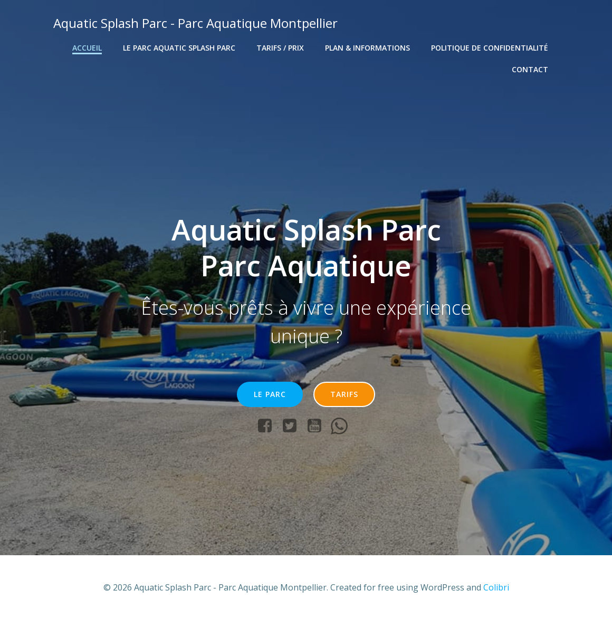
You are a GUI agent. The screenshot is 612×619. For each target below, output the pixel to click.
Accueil (87, 48)
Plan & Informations (368, 48)
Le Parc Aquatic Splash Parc (179, 48)
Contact (530, 69)
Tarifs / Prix (280, 48)
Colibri (496, 587)
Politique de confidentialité (490, 48)
